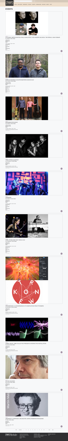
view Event (7, 50)
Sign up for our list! (39, 1)
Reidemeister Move (11, 122)
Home (15, 4)
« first (16, 429)
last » (53, 429)
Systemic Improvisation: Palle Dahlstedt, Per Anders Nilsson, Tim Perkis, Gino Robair (32, 37)
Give (51, 4)
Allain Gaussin (10, 381)
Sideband (8, 197)
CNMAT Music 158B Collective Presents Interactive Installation (25, 343)
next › (49, 429)
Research (25, 4)
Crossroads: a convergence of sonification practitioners (24, 306)
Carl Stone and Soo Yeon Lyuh (15, 240)
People (29, 4)
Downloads (38, 4)
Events (33, 4)
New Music (20, 4)
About (47, 4)
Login (49, 435)
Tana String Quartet (12, 160)
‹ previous (20, 429)
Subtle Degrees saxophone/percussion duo (19, 80)
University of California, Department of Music (40, 435)
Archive (44, 4)
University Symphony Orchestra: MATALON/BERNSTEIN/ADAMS (24, 418)
